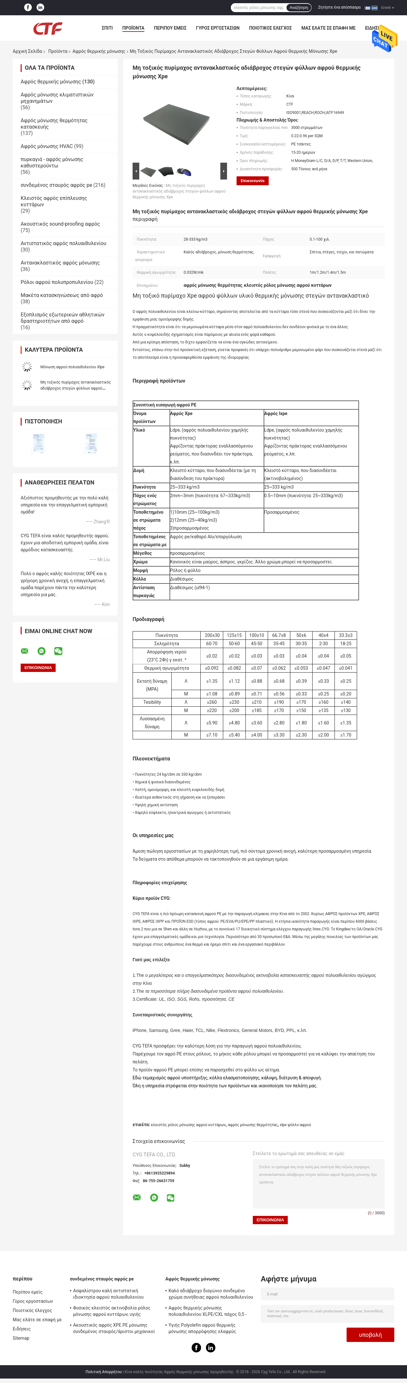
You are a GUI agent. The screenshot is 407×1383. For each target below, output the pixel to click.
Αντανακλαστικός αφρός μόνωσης (60, 263)
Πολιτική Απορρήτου (104, 1372)
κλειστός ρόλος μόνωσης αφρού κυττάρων (188, 1125)
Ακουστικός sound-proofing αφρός (60, 224)
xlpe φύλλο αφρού (295, 1125)
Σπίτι (107, 28)
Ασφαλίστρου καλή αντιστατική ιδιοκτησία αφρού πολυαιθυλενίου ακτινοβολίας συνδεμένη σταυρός (108, 1295)
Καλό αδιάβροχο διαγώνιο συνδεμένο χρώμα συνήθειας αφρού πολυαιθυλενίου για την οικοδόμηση (211, 1295)
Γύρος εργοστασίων (218, 28)
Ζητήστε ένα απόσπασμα (339, 7)
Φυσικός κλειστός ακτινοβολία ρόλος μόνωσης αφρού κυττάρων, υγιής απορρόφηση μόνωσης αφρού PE (111, 1312)
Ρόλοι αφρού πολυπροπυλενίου (57, 282)
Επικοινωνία (253, 180)
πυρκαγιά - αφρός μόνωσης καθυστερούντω (52, 162)
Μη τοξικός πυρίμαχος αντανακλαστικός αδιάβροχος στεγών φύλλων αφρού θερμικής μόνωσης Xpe (75, 388)
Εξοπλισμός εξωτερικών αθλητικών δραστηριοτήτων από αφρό (63, 318)
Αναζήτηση (299, 7)
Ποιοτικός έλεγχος (270, 28)
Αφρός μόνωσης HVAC (47, 146)
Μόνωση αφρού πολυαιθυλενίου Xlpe (72, 367)
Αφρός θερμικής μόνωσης (98, 51)
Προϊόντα (133, 28)
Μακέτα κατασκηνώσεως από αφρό (62, 295)
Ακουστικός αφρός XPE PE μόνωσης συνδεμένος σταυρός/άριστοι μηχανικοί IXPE (114, 1329)
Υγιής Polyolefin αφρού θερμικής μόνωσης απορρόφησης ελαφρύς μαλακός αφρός (202, 1329)
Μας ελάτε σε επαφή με (328, 28)
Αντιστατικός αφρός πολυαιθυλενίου (63, 243)
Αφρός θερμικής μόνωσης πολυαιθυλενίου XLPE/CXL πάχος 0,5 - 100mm (207, 1312)
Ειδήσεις (22, 1328)
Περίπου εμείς (170, 28)
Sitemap (21, 1338)
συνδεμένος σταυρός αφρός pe (56, 185)
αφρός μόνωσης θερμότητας (253, 1125)
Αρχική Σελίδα (27, 51)
